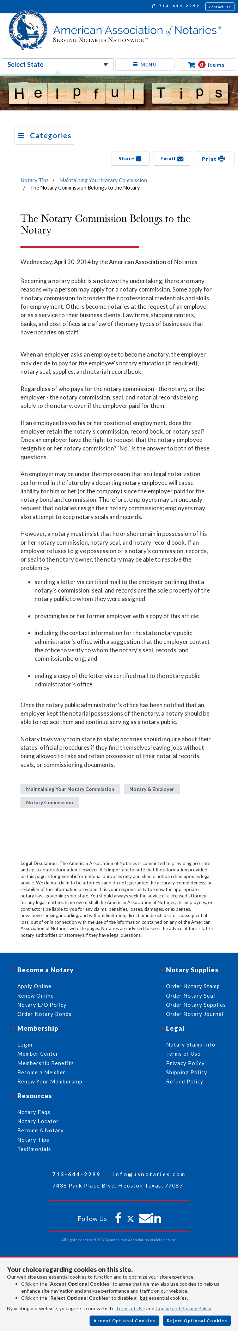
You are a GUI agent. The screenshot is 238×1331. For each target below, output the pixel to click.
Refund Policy (184, 1081)
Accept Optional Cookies (124, 1320)
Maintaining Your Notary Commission (103, 180)
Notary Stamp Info (190, 1044)
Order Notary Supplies (196, 1005)
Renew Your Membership (50, 1081)
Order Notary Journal (195, 1014)
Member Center (38, 1053)
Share (130, 158)
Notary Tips (34, 180)
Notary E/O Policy (42, 1005)
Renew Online (35, 995)
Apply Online (34, 986)
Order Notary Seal (190, 995)
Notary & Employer (151, 789)
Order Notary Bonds (44, 1014)
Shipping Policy (186, 1072)
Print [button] (214, 158)
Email (172, 158)
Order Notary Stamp (193, 986)
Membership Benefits (45, 1063)
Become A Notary (40, 1130)
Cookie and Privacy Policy (183, 1308)
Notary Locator (38, 1121)
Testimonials (34, 1149)
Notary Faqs (33, 1112)
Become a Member (41, 1072)
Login (24, 1044)
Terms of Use (130, 1308)
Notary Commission (49, 802)
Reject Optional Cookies (197, 1320)
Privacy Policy (185, 1063)
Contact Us (220, 7)
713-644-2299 (176, 7)
